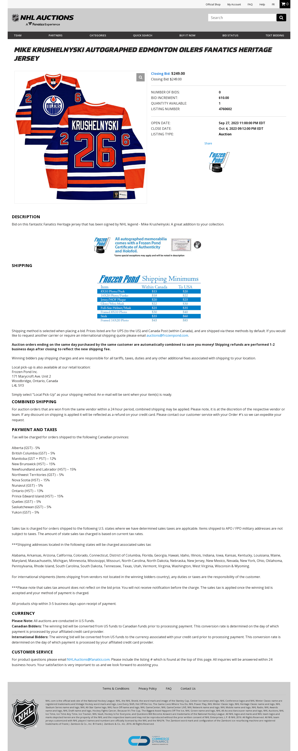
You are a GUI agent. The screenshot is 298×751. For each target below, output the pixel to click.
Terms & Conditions (115, 688)
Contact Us (188, 688)
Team (18, 35)
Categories (98, 35)
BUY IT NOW (187, 35)
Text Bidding (275, 35)
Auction (225, 134)
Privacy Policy (147, 688)
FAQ (250, 4)
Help (262, 4)
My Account (234, 4)
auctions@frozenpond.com (167, 335)
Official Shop (213, 4)
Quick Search (142, 35)
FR (273, 4)
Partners (55, 35)
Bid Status (230, 35)
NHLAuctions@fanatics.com (88, 659)
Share (208, 143)
